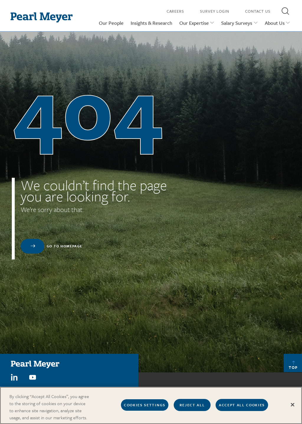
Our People (111, 23)
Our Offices (208, 389)
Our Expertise (194, 23)
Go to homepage (65, 246)
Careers (175, 11)
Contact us (181, 389)
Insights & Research (151, 23)
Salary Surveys (236, 23)
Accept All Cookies (242, 407)
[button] (285, 11)
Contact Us (257, 11)
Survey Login (214, 11)
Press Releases (265, 389)
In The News (235, 389)
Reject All (192, 407)
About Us (275, 23)
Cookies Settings (144, 407)
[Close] (292, 406)
